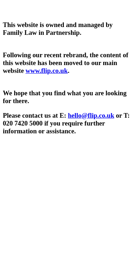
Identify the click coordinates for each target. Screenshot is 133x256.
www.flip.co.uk (47, 70)
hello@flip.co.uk (91, 115)
